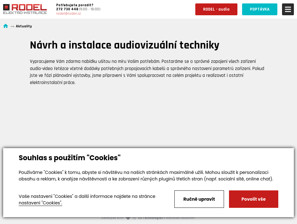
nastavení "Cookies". (40, 203)
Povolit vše (253, 199)
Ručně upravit (199, 199)
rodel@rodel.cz (68, 13)
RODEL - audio (216, 9)
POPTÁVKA (260, 9)
